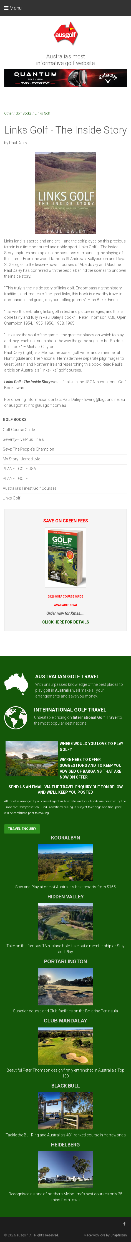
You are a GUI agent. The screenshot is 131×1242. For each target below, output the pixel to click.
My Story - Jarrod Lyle (21, 459)
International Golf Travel (95, 717)
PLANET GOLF (15, 478)
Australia (63, 690)
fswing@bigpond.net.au (104, 399)
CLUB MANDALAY (65, 1021)
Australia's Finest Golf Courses (30, 488)
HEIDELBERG (65, 1145)
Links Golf (42, 113)
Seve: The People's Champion (28, 449)
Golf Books (24, 113)
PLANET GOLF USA (19, 469)
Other (8, 113)
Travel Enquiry (22, 829)
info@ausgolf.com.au (46, 405)
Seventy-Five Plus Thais (23, 439)
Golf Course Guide (19, 429)
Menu (13, 8)
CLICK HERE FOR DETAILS (65, 622)
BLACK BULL (65, 1086)
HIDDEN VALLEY (65, 897)
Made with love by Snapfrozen (105, 1235)
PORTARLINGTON (65, 961)
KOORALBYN (65, 838)
